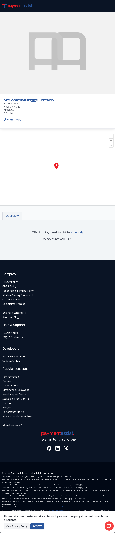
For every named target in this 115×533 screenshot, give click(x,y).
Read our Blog (10, 317)
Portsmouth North (13, 412)
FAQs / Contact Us (12, 337)
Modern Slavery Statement (17, 295)
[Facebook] (50, 449)
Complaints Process (13, 304)
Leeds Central (10, 385)
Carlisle (6, 381)
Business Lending (14, 312)
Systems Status (11, 361)
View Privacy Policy (16, 526)
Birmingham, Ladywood (15, 390)
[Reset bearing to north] (111, 145)
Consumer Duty (11, 299)
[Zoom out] (111, 140)
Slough (6, 407)
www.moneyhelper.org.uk (52, 507)
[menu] (107, 6)
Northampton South (14, 394)
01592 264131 (13, 119)
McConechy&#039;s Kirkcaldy (29, 100)
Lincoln (6, 403)
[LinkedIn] (58, 449)
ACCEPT (37, 526)
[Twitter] (66, 449)
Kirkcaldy (77, 232)
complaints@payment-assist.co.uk (63, 510)
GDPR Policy (9, 286)
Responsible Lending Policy (18, 290)
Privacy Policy (10, 282)
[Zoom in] (111, 136)
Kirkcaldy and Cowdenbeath (18, 416)
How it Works (10, 333)
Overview (12, 216)
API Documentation (13, 356)
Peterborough (10, 376)
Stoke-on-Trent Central (15, 398)
